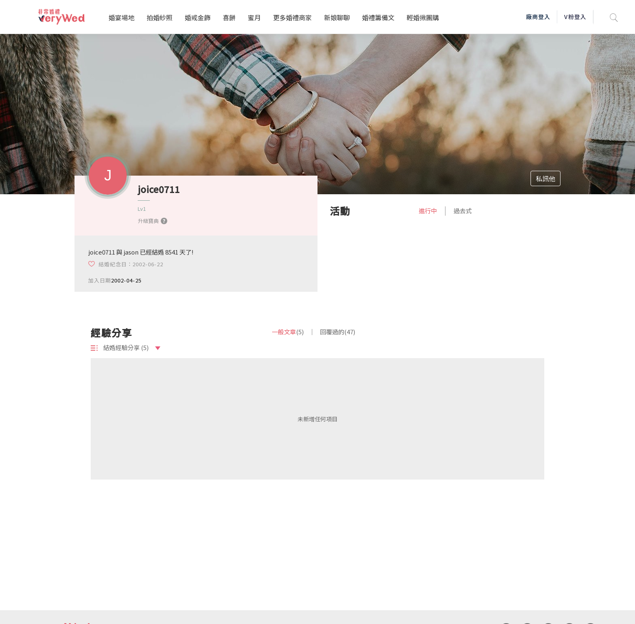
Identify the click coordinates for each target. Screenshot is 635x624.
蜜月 (254, 17)
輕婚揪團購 (423, 17)
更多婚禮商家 (292, 17)
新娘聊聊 (337, 17)
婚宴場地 (121, 17)
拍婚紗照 (160, 17)
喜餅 (229, 17)
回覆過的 (337, 331)
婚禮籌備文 (378, 17)
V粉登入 (575, 17)
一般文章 (288, 331)
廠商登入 (538, 17)
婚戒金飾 (198, 17)
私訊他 (545, 178)
